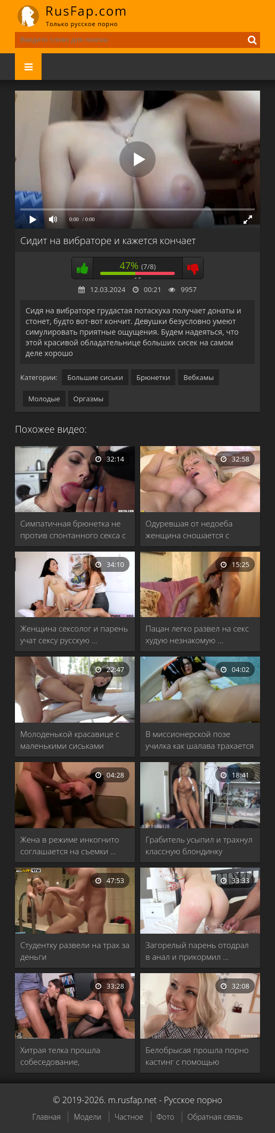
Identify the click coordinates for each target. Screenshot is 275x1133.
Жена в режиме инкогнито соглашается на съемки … (69, 845)
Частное (129, 1117)
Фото (165, 1117)
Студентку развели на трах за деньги (75, 951)
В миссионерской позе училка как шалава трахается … (199, 740)
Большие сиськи (95, 377)
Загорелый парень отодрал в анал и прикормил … (197, 951)
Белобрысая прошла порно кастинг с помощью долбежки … (197, 1056)
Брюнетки (153, 377)
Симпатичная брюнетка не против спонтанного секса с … (73, 529)
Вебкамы (198, 377)
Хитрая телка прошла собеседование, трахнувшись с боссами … (68, 1056)
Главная (46, 1117)
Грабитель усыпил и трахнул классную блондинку (199, 845)
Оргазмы (89, 398)
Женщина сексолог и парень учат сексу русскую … (74, 634)
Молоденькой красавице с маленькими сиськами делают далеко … (69, 740)
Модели (87, 1117)
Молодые (44, 398)
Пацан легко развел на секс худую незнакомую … (197, 634)
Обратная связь (215, 1117)
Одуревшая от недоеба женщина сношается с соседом (188, 529)
